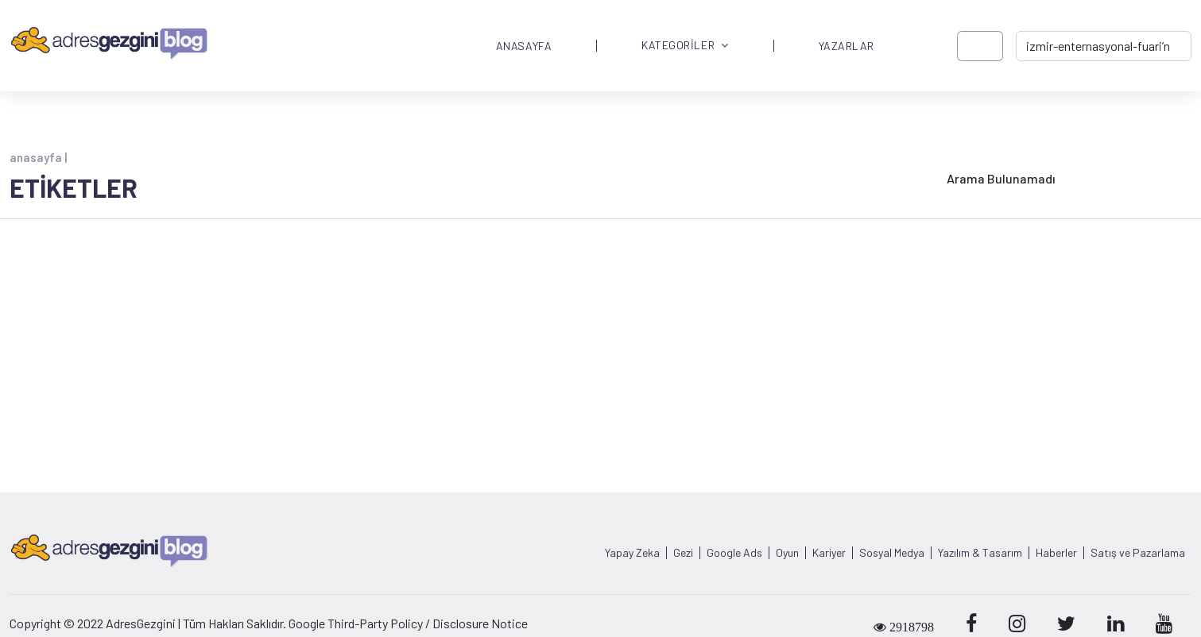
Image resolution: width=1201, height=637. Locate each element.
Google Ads (734, 552)
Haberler (1056, 552)
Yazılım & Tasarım (980, 552)
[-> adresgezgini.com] (1103, 46)
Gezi (683, 552)
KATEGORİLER (685, 46)
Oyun (787, 552)
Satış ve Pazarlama (1138, 552)
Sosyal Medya (891, 552)
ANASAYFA (524, 46)
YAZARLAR (846, 46)
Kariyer (829, 552)
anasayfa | (38, 157)
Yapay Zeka (632, 552)
